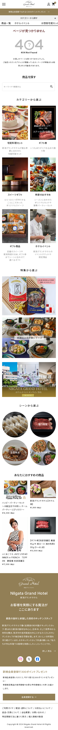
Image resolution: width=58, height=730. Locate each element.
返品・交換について (10, 712)
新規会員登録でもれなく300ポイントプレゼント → (29, 12)
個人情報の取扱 (36, 716)
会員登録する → (29, 697)
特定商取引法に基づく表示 (14, 716)
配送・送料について (24, 708)
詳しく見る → (49, 651)
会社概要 (26, 712)
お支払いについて (43, 708)
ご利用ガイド (7, 708)
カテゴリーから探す (29, 18)
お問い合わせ (38, 712)
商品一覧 (6, 23)
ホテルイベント (22, 23)
